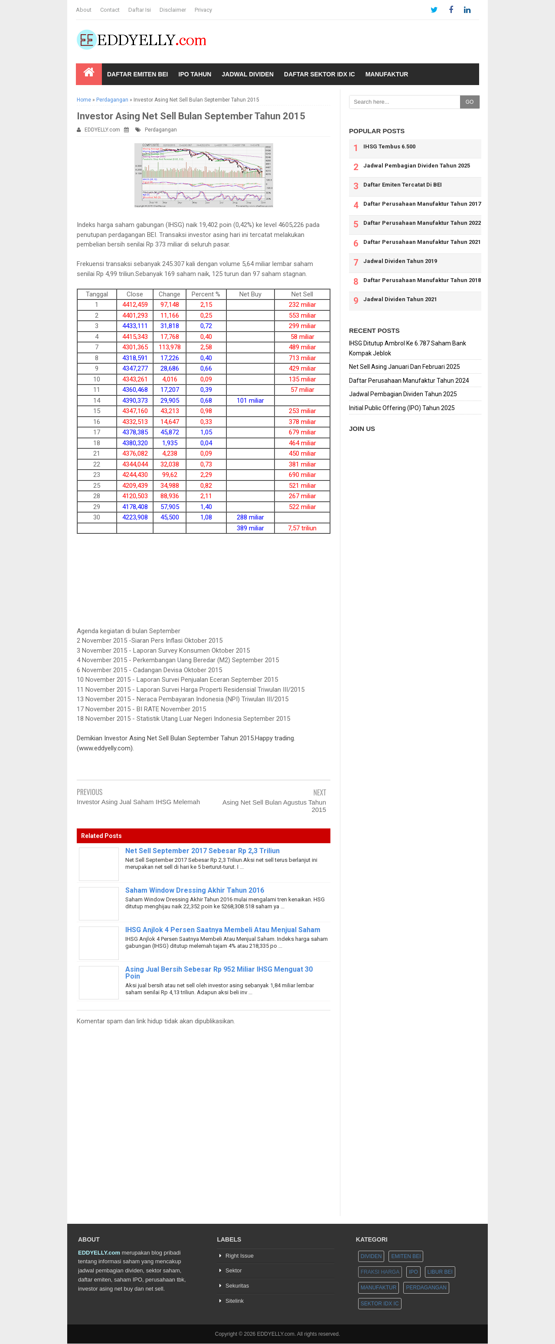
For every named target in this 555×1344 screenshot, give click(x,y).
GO (470, 102)
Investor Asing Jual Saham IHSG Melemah (138, 801)
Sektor (233, 1271)
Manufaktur (387, 74)
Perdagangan (112, 100)
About (83, 10)
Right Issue (239, 1255)
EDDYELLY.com (102, 130)
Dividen (371, 1256)
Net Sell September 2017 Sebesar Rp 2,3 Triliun (202, 851)
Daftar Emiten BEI (137, 74)
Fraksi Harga (380, 1272)
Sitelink (234, 1301)
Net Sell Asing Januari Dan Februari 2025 (404, 366)
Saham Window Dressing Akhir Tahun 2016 (194, 890)
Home (84, 100)
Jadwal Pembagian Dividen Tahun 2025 (416, 165)
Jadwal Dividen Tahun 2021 (400, 299)
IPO (413, 1272)
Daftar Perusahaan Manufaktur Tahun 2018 (422, 280)
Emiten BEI (406, 1256)
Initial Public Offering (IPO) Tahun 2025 (402, 407)
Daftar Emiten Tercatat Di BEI (402, 184)
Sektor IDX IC (380, 1304)
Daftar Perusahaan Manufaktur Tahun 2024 (409, 380)
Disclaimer (173, 10)
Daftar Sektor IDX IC (319, 74)
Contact (110, 10)
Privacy (203, 10)
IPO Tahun (195, 74)
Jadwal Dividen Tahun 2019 (400, 261)
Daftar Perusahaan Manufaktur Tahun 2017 (422, 203)
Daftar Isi (139, 10)
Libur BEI (440, 1272)
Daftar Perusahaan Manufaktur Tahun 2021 (422, 242)
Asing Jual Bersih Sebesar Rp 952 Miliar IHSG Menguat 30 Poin (219, 972)
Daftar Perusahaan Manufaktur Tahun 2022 (422, 223)
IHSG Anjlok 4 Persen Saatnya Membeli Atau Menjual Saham (222, 930)
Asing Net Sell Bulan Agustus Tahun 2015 (274, 806)
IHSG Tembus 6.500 (389, 146)
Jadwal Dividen (248, 74)
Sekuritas (237, 1286)
